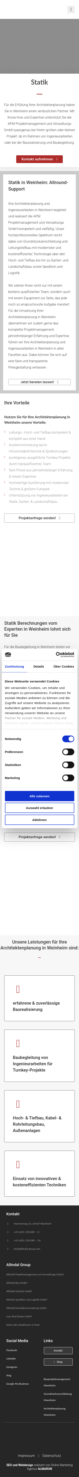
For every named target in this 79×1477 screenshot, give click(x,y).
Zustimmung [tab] (14, 666)
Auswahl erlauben (39, 808)
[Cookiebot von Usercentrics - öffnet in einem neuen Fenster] (56, 654)
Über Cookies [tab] (64, 666)
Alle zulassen (39, 796)
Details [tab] (38, 666)
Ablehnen (39, 819)
